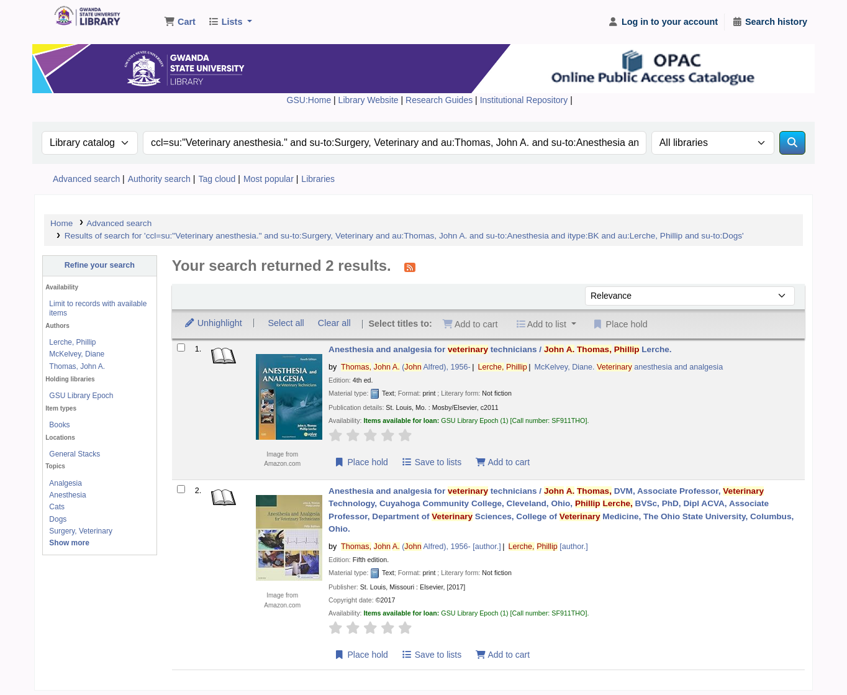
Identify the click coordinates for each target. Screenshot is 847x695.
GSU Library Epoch (81, 395)
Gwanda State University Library (84, 17)
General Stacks (74, 454)
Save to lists (431, 462)
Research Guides (440, 100)
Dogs (57, 519)
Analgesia (65, 483)
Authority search (159, 179)
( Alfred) (406, 367)
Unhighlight (213, 323)
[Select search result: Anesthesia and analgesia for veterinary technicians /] (181, 347)
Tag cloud (216, 179)
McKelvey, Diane (76, 354)
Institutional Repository (525, 100)
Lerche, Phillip (72, 342)
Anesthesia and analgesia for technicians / (500, 349)
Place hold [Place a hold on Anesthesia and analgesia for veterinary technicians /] (361, 462)
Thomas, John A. (77, 366)
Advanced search (86, 179)
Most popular (268, 179)
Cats (57, 506)
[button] (180, 22)
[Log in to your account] (663, 22)
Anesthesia (67, 495)
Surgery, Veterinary (80, 531)
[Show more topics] (69, 542)
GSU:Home (309, 100)
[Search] (792, 143)
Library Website (369, 100)
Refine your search (100, 265)
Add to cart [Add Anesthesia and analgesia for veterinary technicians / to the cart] (502, 462)
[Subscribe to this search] (410, 267)
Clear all (334, 323)
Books (59, 424)
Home (61, 223)
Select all (286, 323)
